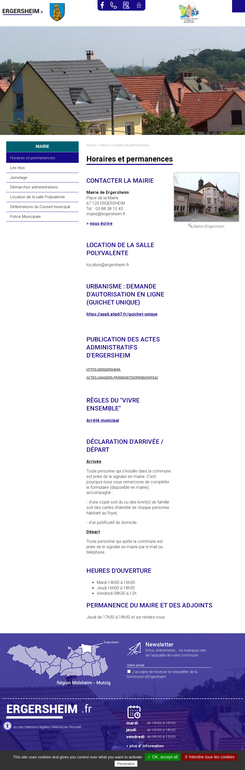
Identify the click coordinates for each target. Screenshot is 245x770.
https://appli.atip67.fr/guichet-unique (122, 314)
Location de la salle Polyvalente (37, 197)
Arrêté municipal (102, 420)
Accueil (91, 145)
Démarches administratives (34, 187)
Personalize (126, 764)
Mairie (104, 145)
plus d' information (146, 746)
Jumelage (18, 177)
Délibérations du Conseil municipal (40, 206)
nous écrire (101, 223)
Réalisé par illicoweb (66, 727)
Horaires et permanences (32, 158)
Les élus (17, 167)
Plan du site (14, 727)
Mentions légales (37, 727)
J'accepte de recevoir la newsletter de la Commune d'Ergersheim (161, 674)
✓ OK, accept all (162, 757)
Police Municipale (25, 216)
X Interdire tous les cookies (209, 757)
